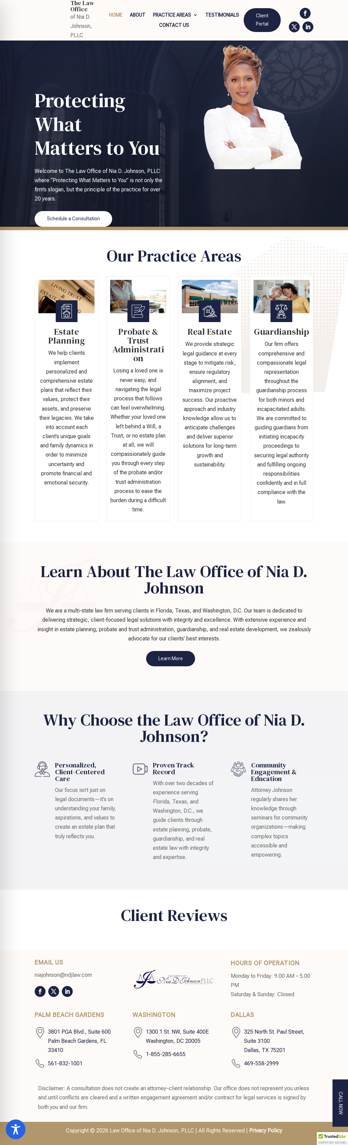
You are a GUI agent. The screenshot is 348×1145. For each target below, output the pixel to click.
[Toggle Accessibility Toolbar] (15, 1129)
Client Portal (262, 20)
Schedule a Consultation (73, 218)
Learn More (170, 658)
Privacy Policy (265, 1130)
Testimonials (222, 15)
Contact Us (174, 25)
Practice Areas (172, 15)
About (137, 15)
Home (115, 15)
